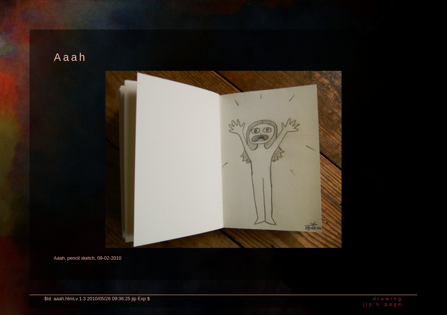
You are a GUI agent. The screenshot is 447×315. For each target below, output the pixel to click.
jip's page (383, 304)
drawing (388, 298)
